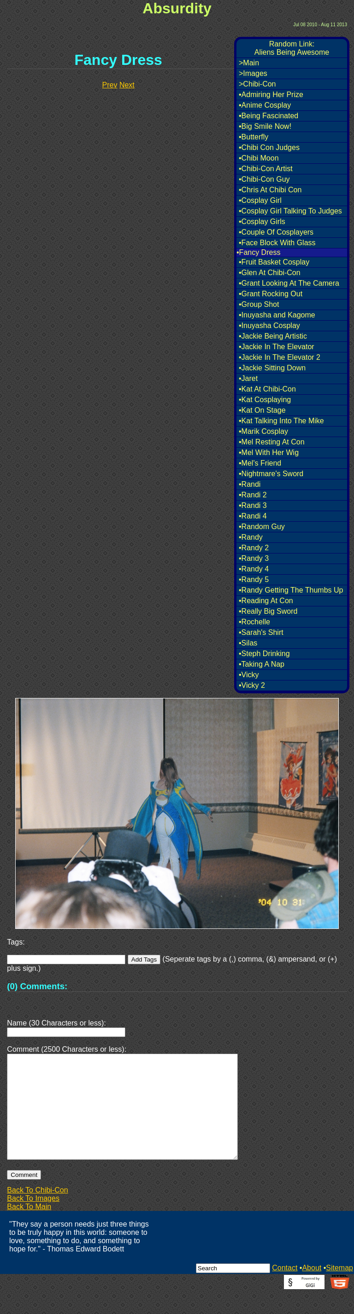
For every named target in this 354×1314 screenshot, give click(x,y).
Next (127, 85)
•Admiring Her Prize (271, 94)
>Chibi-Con (257, 84)
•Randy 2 (254, 548)
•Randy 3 (254, 558)
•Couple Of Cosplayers (276, 232)
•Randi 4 (253, 516)
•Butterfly (253, 137)
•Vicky (249, 675)
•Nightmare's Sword (271, 474)
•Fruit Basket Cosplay (274, 262)
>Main (249, 63)
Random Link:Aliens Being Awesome (291, 48)
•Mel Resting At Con (272, 442)
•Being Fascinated (268, 116)
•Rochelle (254, 622)
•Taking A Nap (261, 664)
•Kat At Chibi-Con (267, 389)
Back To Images (33, 1220)
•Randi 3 (253, 505)
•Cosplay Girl (260, 200)
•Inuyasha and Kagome (277, 315)
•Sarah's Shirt (261, 632)
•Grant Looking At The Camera (289, 283)
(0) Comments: (37, 986)
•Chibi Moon (259, 158)
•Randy (251, 537)
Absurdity (176, 8)
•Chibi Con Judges (269, 147)
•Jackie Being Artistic (273, 336)
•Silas (248, 643)
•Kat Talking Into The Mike (281, 421)
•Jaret (248, 378)
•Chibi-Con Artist (266, 169)
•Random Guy (262, 526)
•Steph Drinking (264, 653)
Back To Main (29, 1229)
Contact (284, 1290)
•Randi (249, 484)
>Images (253, 73)
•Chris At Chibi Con (270, 190)
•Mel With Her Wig (269, 452)
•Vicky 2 (252, 685)
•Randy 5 (254, 579)
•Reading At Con (266, 601)
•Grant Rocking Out (270, 294)
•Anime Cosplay (265, 105)
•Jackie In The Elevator (276, 347)
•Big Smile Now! (265, 126)
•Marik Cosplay (263, 431)
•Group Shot (259, 304)
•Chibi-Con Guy (264, 179)
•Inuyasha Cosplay (269, 325)
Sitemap (339, 1290)
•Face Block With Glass (277, 243)
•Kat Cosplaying (265, 399)
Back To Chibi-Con (37, 1212)
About (311, 1290)
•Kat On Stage (262, 410)
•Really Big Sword (268, 611)
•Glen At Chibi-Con (270, 273)
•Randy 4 (254, 569)
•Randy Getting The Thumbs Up (291, 590)
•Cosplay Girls (262, 221)
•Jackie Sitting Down (272, 368)
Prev (110, 85)
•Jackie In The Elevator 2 (279, 357)
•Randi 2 (253, 495)
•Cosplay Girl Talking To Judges (290, 211)
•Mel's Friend (260, 463)
